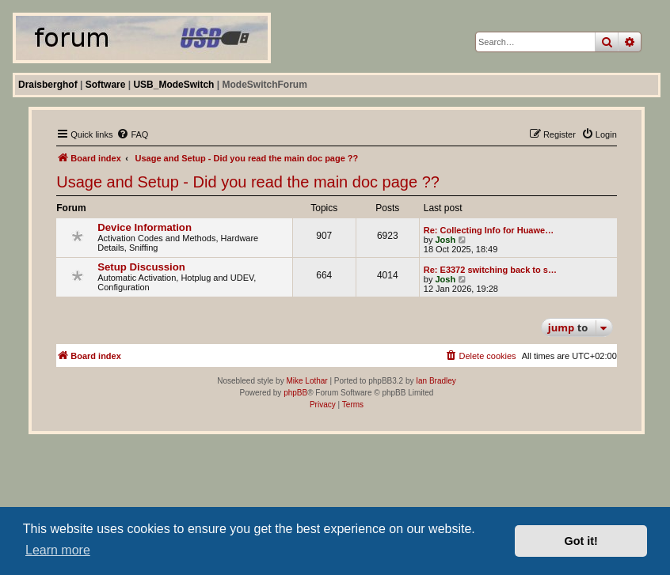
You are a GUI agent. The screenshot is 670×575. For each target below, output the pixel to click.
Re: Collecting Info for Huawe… (489, 230)
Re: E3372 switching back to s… (490, 269)
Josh (445, 239)
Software (106, 84)
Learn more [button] (57, 550)
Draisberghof (48, 84)
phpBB (295, 392)
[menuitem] (132, 134)
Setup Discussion (141, 267)
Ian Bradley (436, 380)
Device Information (144, 227)
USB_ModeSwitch (173, 84)
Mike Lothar (306, 380)
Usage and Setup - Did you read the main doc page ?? (248, 182)
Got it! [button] (581, 541)
